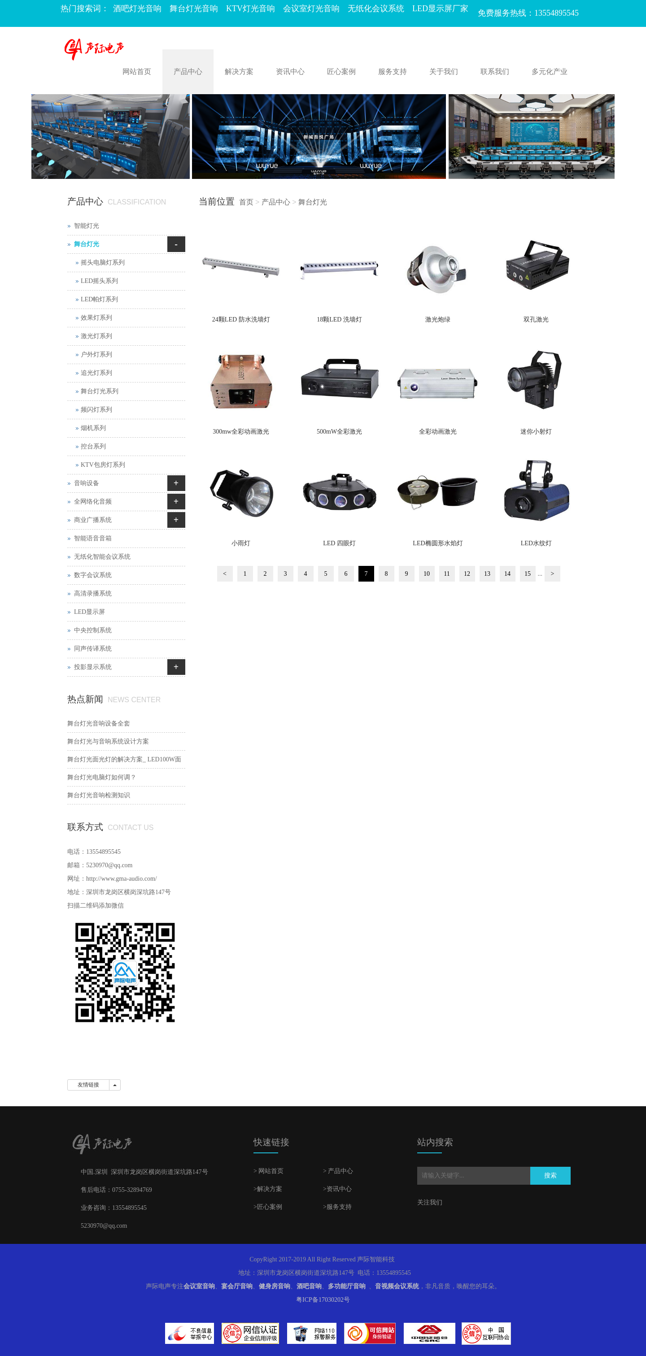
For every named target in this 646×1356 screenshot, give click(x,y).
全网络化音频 (93, 501)
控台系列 (93, 446)
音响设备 (86, 483)
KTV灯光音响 (250, 8)
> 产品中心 (338, 1171)
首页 (246, 202)
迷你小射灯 (536, 431)
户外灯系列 (96, 354)
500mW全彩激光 (339, 431)
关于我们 (443, 71)
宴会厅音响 (237, 1286)
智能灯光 (86, 225)
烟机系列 (93, 428)
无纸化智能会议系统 (102, 556)
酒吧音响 (309, 1286)
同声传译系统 (93, 648)
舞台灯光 (312, 202)
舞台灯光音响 (194, 8)
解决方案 (239, 71)
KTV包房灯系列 (103, 464)
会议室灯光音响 (311, 8)
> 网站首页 (268, 1171)
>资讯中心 (337, 1189)
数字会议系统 (93, 575)
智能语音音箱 (93, 538)
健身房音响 (274, 1286)
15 (527, 573)
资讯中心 (290, 71)
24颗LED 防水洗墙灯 (241, 319)
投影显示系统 (93, 667)
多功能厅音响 (347, 1286)
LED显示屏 (89, 611)
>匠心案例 (267, 1207)
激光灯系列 (96, 336)
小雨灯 (240, 543)
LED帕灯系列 (99, 299)
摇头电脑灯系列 (103, 262)
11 (447, 573)
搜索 (550, 1175)
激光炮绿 (437, 319)
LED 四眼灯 (339, 543)
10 (426, 573)
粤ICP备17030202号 (323, 1299)
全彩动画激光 (438, 431)
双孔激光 (536, 319)
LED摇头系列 (99, 281)
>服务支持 (337, 1207)
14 (507, 573)
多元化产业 (549, 71)
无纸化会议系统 (376, 8)
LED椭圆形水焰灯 (438, 543)
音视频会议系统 (397, 1286)
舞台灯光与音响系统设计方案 (108, 741)
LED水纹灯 (536, 543)
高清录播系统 (93, 593)
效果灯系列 (96, 317)
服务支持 (392, 71)
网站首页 (136, 71)
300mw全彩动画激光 (241, 431)
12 (467, 573)
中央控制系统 (93, 630)
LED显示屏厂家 (440, 8)
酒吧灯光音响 (137, 8)
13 (487, 573)
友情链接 (88, 1085)
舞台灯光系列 (99, 391)
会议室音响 (199, 1286)
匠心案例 (341, 71)
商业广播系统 (93, 520)
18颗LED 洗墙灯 (339, 319)
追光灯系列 (96, 372)
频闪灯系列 (96, 409)
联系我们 (494, 71)
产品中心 (188, 71)
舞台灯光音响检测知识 (98, 795)
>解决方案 (267, 1189)
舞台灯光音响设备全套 (98, 723)
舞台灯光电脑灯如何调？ (101, 777)
